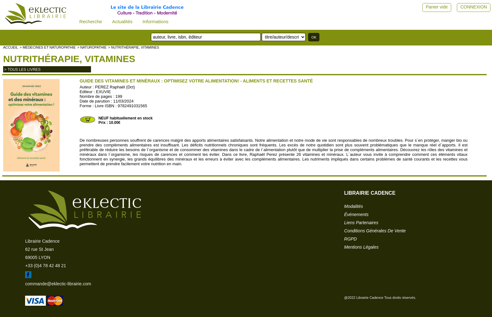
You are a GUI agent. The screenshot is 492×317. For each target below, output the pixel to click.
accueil (10, 47)
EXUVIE (103, 91)
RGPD (350, 238)
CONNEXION (473, 6)
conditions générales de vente (375, 230)
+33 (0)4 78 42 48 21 (45, 265)
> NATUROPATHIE (91, 47)
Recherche (90, 21)
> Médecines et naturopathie (48, 47)
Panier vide (437, 6)
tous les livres (24, 69)
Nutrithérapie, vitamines (69, 59)
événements (356, 214)
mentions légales (361, 247)
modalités (353, 206)
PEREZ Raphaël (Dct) (115, 87)
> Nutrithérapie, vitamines (133, 47)
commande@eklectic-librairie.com (58, 283)
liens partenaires (361, 222)
